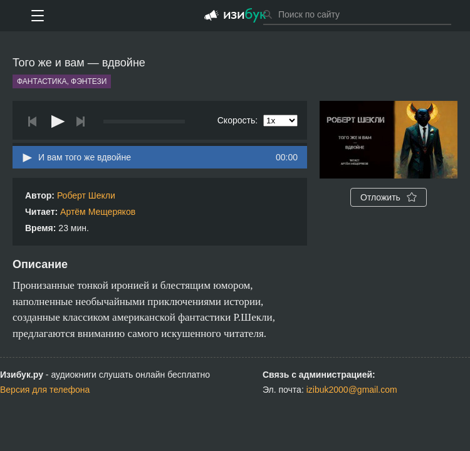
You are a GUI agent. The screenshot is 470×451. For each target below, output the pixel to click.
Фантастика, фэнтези (62, 81)
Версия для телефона (45, 390)
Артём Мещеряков (97, 212)
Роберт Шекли (86, 195)
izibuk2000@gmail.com (351, 390)
